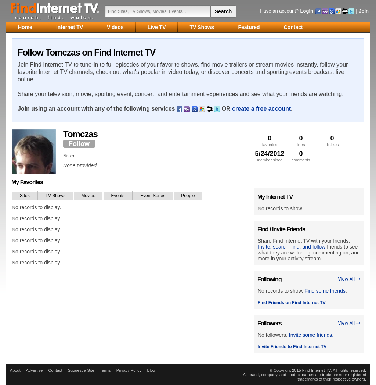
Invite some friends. (311, 335)
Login (306, 11)
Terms (105, 370)
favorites (269, 141)
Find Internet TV (55, 11)
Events (117, 195)
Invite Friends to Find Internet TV (292, 346)
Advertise (34, 370)
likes (301, 141)
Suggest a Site (81, 370)
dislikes (332, 141)
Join (364, 11)
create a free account (261, 109)
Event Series (152, 195)
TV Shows (56, 195)
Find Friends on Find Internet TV (292, 302)
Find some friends (325, 291)
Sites (25, 195)
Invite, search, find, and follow (291, 247)
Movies (88, 195)
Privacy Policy (128, 370)
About (15, 370)
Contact (55, 370)
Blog (151, 370)
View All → (349, 279)
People (188, 195)
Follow (79, 143)
